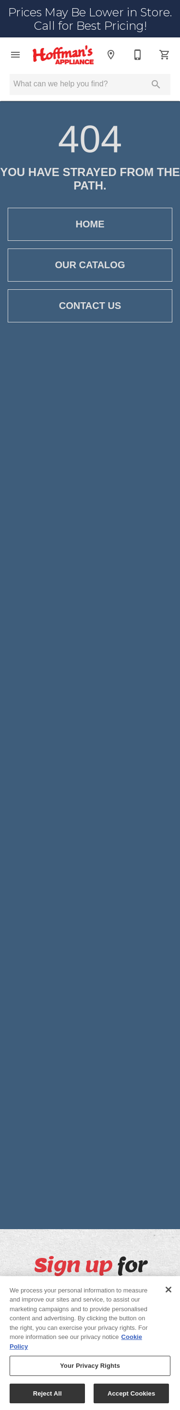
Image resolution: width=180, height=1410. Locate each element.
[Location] (110, 54)
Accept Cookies (131, 1396)
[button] (15, 54)
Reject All (47, 1396)
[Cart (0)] (164, 54)
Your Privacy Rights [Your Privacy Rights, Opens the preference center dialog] (90, 1369)
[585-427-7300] (137, 54)
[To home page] (63, 54)
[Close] (168, 1292)
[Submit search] (156, 84)
